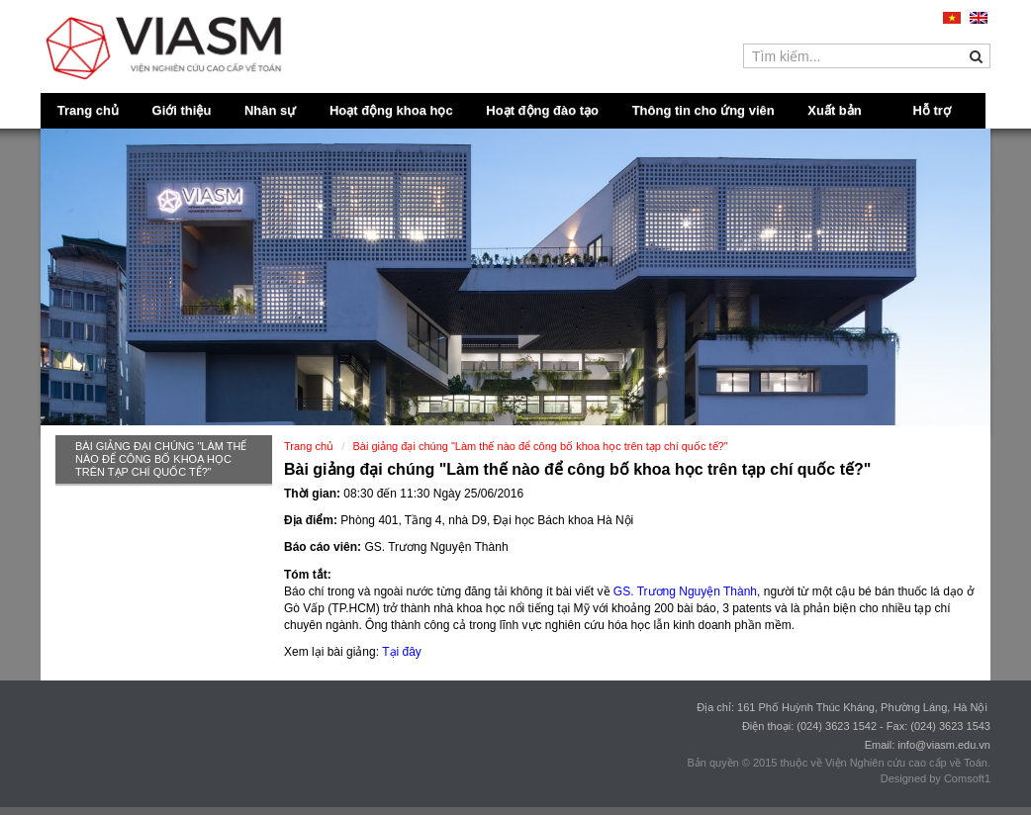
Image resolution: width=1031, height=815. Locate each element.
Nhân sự (270, 110)
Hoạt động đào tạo (542, 110)
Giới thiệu (182, 110)
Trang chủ (88, 110)
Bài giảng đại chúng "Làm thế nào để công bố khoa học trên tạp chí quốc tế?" (160, 459)
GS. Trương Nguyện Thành (685, 591)
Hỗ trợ (932, 110)
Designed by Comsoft (932, 778)
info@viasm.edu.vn (943, 745)
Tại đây (402, 652)
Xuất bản (834, 110)
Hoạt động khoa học (391, 110)
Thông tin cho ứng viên (703, 110)
